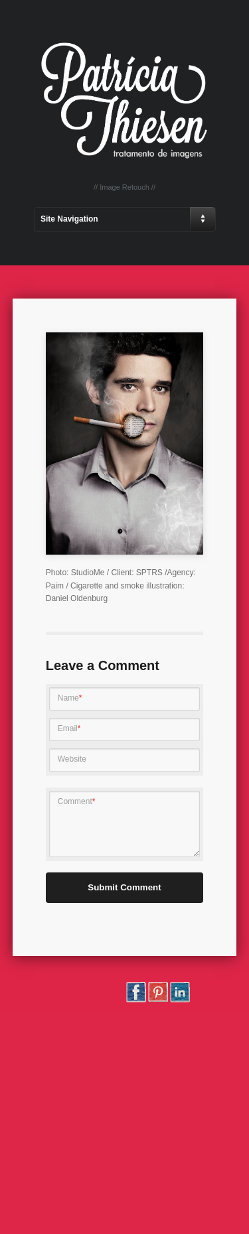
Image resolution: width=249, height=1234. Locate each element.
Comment (77, 801)
